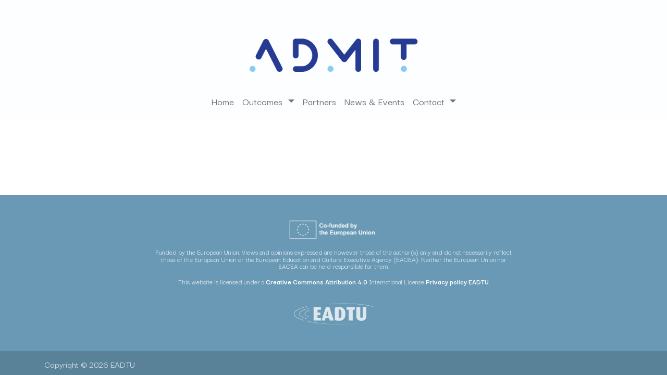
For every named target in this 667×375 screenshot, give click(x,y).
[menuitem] (222, 102)
